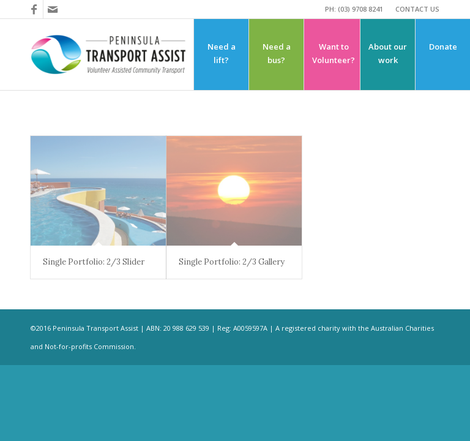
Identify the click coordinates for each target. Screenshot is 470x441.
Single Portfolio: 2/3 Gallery (232, 262)
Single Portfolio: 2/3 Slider (93, 262)
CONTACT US (417, 8)
